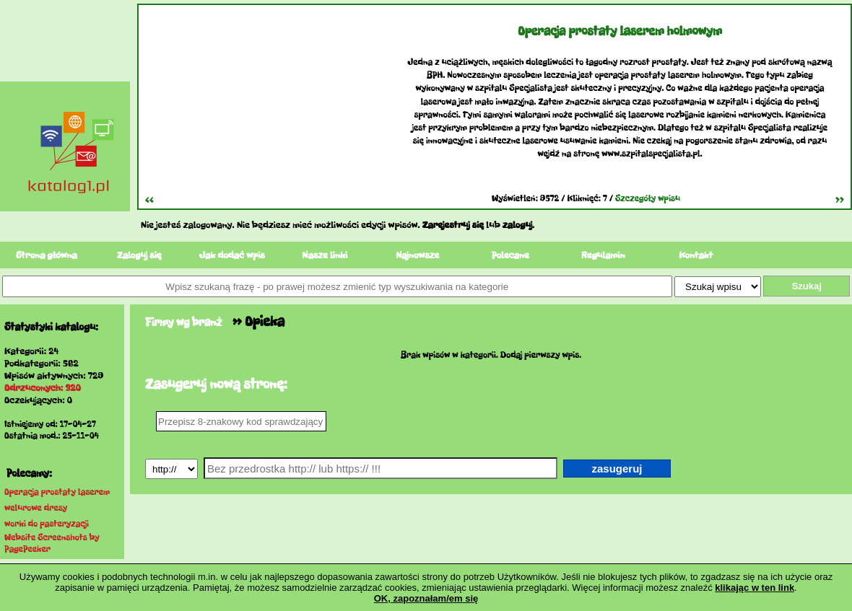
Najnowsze (417, 255)
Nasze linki (324, 255)
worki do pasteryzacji (46, 523)
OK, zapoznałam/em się (426, 598)
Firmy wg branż (183, 322)
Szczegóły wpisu (647, 198)
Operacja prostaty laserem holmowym (620, 31)
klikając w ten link (754, 587)
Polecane (510, 255)
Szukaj (807, 286)
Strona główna (46, 255)
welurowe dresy (35, 508)
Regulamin (603, 255)
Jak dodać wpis (232, 255)
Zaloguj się (139, 255)
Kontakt (696, 255)
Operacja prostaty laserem (57, 492)
